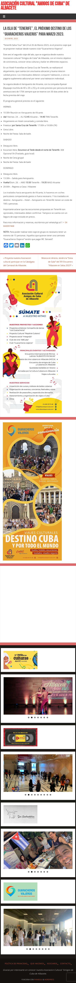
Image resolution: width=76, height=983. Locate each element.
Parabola (38, 979)
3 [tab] (35, 717)
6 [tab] (44, 717)
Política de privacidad (16, 963)
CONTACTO (65, 963)
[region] (38, 696)
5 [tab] (41, 717)
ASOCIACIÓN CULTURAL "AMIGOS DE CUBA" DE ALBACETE (35, 5)
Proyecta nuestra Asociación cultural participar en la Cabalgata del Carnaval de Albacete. (18, 262)
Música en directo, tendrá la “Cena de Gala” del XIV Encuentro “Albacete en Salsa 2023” (57, 262)
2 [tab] (32, 717)
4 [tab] (38, 717)
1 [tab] (28, 717)
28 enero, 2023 (11, 38)
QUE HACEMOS (37, 963)
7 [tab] (47, 717)
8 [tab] (47, 794)
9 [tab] (50, 794)
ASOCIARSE (52, 963)
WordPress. (49, 979)
